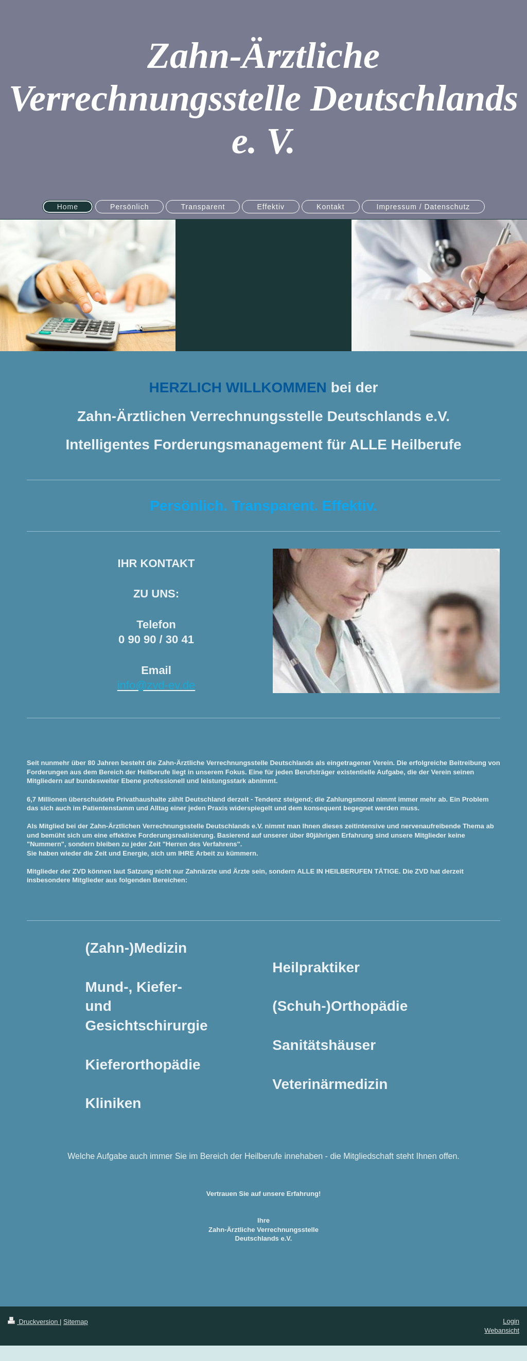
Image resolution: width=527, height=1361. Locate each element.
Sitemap (75, 1322)
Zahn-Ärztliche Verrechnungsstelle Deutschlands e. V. (263, 98)
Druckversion (34, 1322)
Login (511, 1321)
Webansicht (501, 1330)
